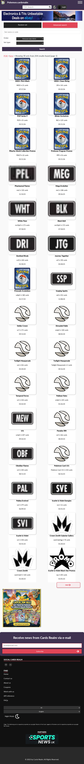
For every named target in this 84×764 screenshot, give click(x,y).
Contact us (8, 678)
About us (7, 683)
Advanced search (60, 25)
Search (42, 49)
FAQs (6, 700)
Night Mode (9, 716)
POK (6, 56)
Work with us (9, 691)
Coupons (7, 687)
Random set (22, 25)
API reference (9, 696)
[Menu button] (80, 4)
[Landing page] (3, 2)
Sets (11, 56)
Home (6, 674)
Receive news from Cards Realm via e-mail (42, 638)
